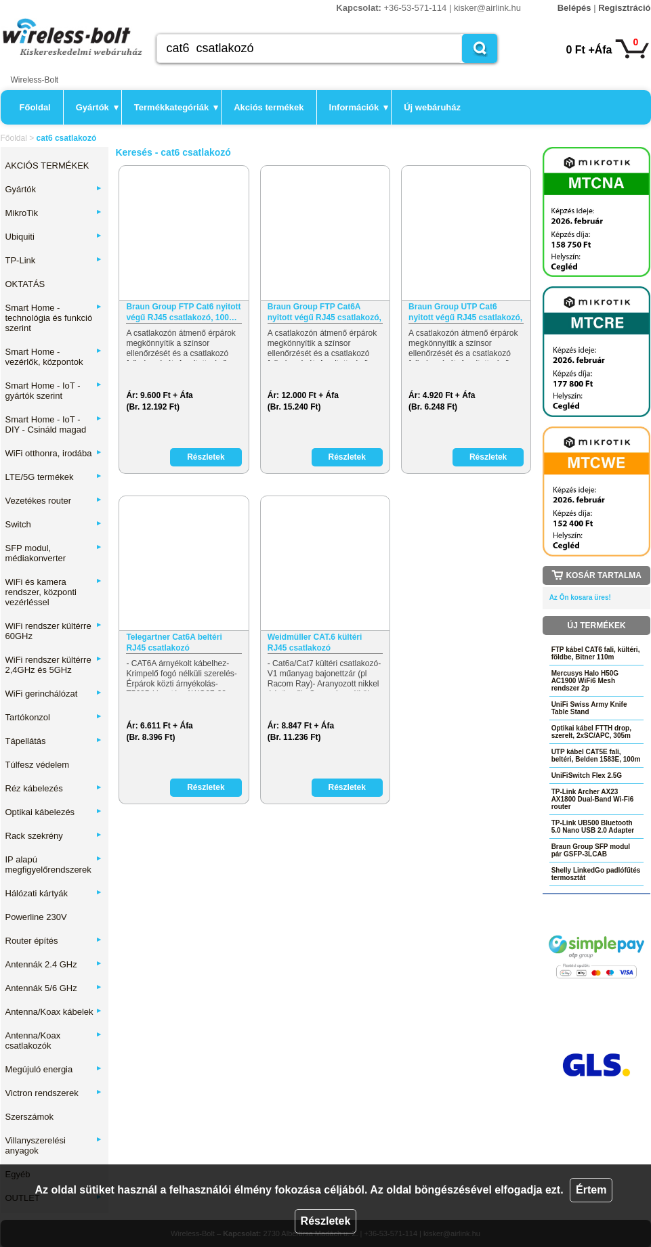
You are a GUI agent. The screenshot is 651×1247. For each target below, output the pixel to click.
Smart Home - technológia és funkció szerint (54, 318)
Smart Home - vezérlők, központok (54, 357)
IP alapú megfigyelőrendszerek (54, 864)
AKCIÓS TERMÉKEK (47, 165)
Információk (359, 107)
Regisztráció (624, 8)
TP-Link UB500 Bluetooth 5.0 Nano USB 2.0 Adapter (592, 826)
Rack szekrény (54, 836)
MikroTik (54, 213)
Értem (591, 1190)
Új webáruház (432, 107)
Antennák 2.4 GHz (54, 964)
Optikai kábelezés (54, 812)
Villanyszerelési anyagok (54, 1145)
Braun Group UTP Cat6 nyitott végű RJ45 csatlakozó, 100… (465, 312)
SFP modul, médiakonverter (54, 553)
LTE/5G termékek (54, 477)
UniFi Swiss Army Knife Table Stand (589, 708)
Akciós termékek (268, 107)
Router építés (54, 941)
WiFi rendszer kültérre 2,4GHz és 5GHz (54, 665)
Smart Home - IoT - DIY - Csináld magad (54, 424)
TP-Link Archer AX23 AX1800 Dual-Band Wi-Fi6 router (592, 799)
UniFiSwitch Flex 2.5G (586, 775)
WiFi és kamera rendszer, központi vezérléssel (54, 592)
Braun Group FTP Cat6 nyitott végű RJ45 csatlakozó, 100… (183, 312)
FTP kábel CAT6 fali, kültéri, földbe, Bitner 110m (595, 653)
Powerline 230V (36, 917)
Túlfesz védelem (37, 765)
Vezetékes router (54, 501)
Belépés (574, 8)
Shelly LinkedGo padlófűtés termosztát (596, 874)
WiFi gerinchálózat (54, 693)
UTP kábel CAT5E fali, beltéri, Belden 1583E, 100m (596, 755)
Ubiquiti (54, 237)
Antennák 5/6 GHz (54, 988)
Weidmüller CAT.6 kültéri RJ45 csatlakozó (315, 642)
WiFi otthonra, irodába (54, 453)
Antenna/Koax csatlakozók (54, 1040)
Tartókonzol (54, 717)
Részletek (326, 1221)
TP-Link (54, 260)
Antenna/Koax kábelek (54, 1012)
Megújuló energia (54, 1069)
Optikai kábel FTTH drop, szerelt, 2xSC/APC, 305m (591, 731)
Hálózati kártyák (54, 893)
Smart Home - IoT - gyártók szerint (54, 390)
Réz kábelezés (54, 788)
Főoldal (35, 107)
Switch (54, 524)
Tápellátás (54, 741)
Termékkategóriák (176, 107)
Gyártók (97, 107)
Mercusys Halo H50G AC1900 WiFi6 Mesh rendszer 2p (585, 681)
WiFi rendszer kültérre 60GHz (54, 631)
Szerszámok (29, 1117)
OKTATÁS (25, 284)
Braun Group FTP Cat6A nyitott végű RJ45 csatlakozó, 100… (324, 312)
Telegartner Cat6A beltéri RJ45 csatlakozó (174, 642)
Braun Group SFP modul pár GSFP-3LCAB (590, 850)
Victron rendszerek (54, 1093)
